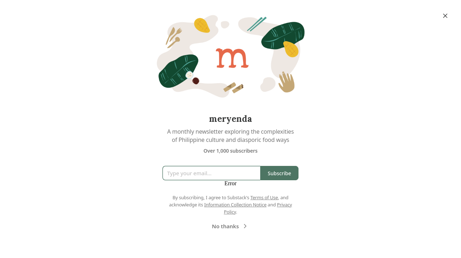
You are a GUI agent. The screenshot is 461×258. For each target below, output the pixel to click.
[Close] (445, 16)
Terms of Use (264, 197)
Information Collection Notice (235, 204)
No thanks (230, 226)
